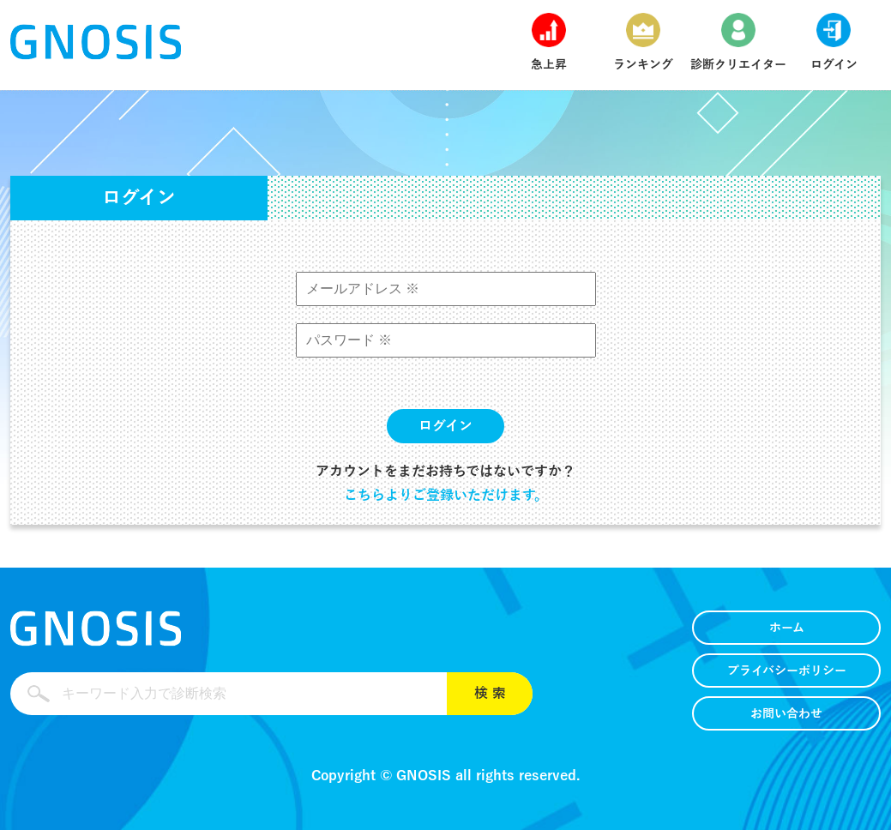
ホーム (786, 628)
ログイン (445, 426)
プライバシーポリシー (786, 671)
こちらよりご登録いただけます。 (446, 495)
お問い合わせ (786, 713)
